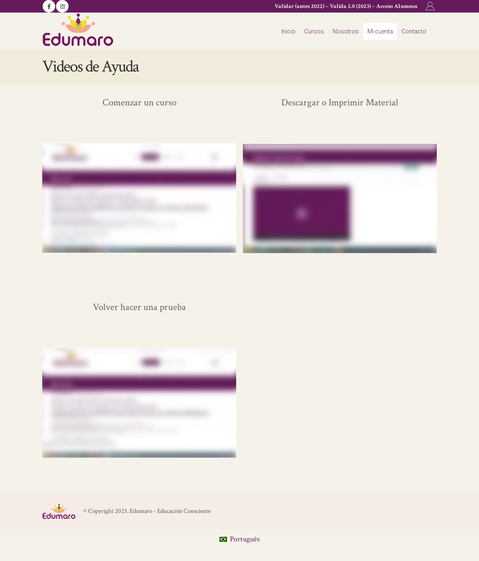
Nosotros (346, 31)
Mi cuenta (380, 31)
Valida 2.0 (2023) (350, 6)
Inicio (288, 31)
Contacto (414, 31)
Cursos (314, 31)
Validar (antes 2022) (299, 6)
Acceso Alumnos (396, 6)
